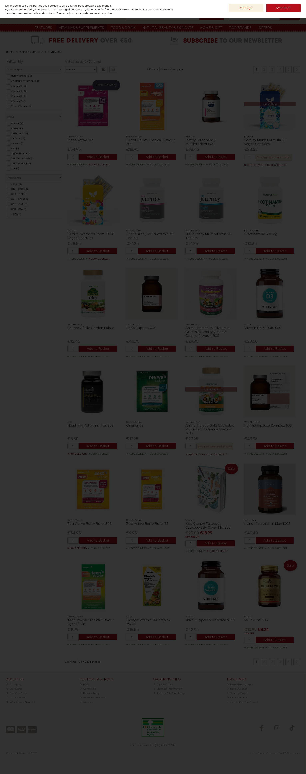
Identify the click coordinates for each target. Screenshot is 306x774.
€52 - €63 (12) (19, 204)
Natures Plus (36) (21, 163)
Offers (265, 28)
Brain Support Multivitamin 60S (210, 620)
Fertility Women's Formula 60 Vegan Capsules (90, 236)
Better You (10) (19, 133)
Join (297, 4)
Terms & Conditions (92, 697)
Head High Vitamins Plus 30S (90, 425)
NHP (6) (15, 168)
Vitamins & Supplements (81, 28)
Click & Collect (163, 684)
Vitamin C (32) (19, 90)
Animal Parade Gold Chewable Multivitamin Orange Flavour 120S (209, 429)
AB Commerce (291, 753)
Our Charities (16, 697)
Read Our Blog (237, 688)
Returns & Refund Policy (169, 693)
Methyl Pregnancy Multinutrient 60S (200, 142)
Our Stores (14, 688)
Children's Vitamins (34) (25, 80)
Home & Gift (211, 28)
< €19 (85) (17, 184)
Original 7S (135, 425)
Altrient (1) (17, 128)
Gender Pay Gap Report (242, 701)
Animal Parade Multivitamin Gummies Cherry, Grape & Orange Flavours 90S (207, 331)
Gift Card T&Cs (237, 697)
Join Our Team (17, 693)
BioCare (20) (18, 138)
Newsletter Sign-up (239, 684)
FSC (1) (15, 148)
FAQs (85, 684)
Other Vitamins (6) (21, 106)
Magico (262, 753)
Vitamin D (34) (19, 96)
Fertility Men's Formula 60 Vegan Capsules (265, 142)
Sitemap (86, 701)
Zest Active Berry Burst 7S (147, 524)
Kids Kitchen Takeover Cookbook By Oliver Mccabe (208, 525)
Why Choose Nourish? (21, 701)
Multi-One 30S (256, 620)
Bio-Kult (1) (17, 143)
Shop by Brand (237, 693)
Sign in (288, 4)
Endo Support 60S (141, 328)
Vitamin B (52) (19, 85)
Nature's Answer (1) (22, 158)
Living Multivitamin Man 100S (267, 524)
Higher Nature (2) (21, 153)
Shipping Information (168, 688)
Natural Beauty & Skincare (167, 28)
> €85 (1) (16, 214)
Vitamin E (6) (18, 101)
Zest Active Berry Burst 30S (89, 524)
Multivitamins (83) (21, 75)
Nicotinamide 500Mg (260, 234)
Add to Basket (98, 157)
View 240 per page (172, 69)
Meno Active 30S (80, 140)
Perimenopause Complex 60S (268, 425)
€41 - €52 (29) (19, 199)
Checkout (290, 16)
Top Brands (240, 28)
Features (43, 28)
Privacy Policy (90, 693)
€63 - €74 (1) (18, 209)
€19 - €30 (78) (19, 189)
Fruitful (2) (17, 123)
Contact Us (88, 688)
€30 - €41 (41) (19, 194)
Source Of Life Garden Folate (90, 328)
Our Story (14, 684)
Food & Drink (123, 28)
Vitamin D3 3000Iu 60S (262, 328)
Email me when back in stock (274, 157)
